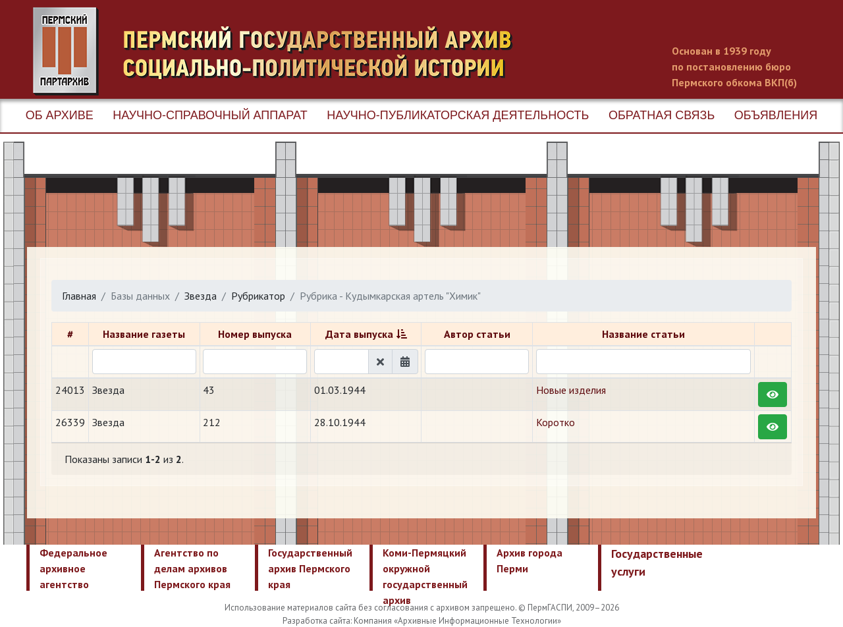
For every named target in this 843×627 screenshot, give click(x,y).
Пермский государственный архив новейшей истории (280, 51)
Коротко (555, 422)
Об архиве (60, 115)
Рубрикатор (258, 295)
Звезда (200, 295)
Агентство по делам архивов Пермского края (192, 568)
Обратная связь (662, 115)
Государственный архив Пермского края (310, 568)
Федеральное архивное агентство (73, 568)
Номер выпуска (255, 334)
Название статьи (643, 334)
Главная (79, 295)
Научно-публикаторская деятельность (458, 115)
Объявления (775, 115)
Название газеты (144, 334)
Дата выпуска (359, 334)
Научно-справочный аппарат (210, 115)
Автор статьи (477, 334)
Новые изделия (571, 389)
